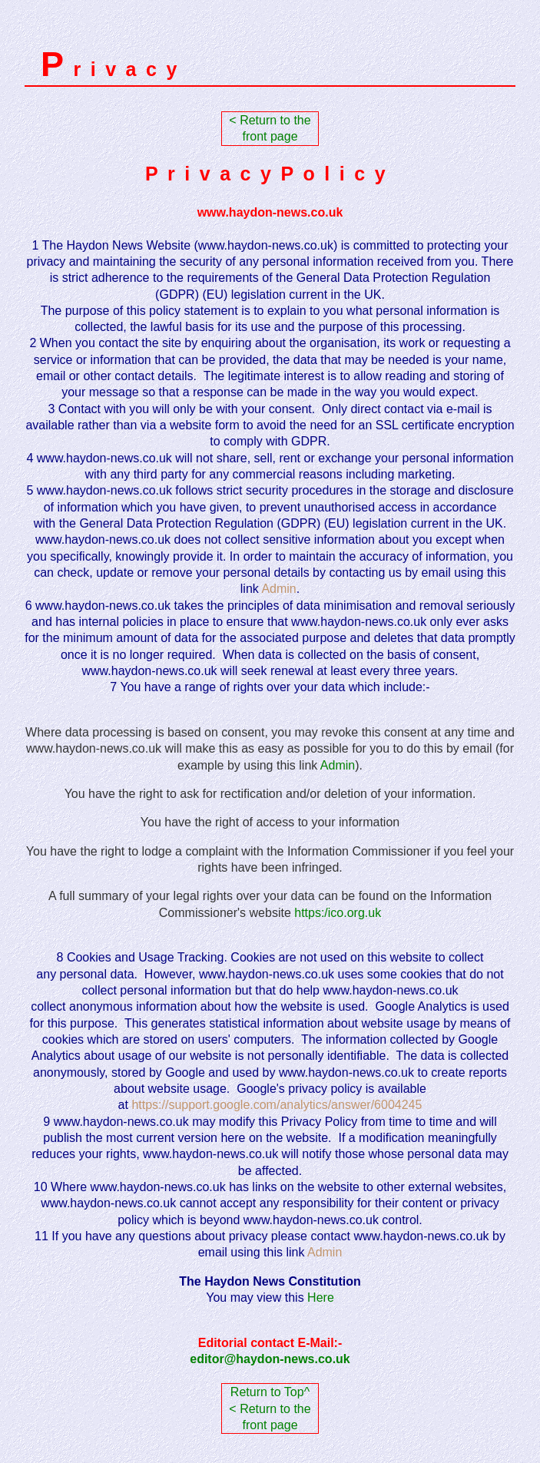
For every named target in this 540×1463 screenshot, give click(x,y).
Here (320, 1297)
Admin (337, 765)
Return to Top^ (270, 1391)
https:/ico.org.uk (337, 912)
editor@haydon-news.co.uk (270, 1358)
